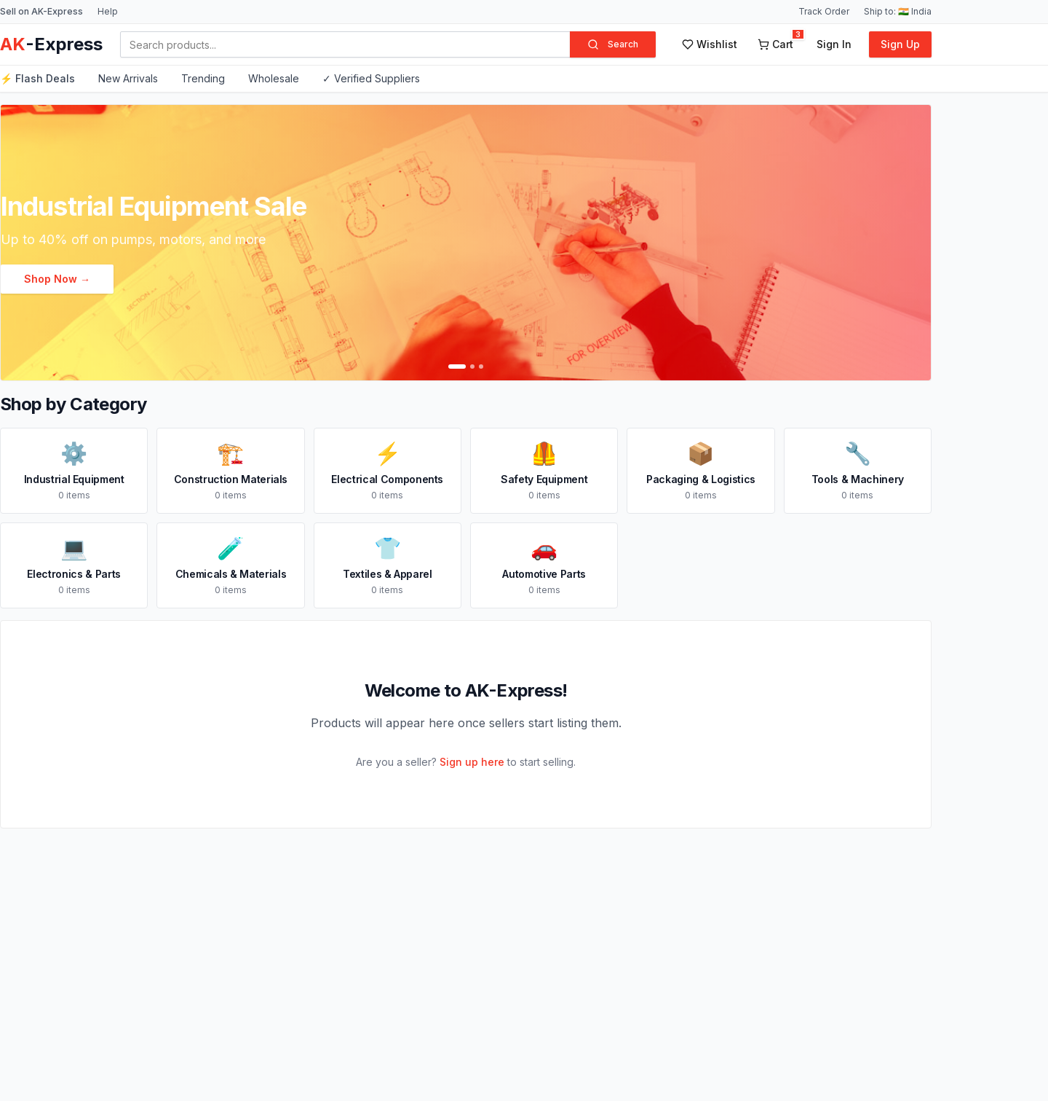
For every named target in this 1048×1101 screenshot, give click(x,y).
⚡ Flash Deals (37, 78)
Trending (203, 78)
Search (612, 44)
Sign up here (472, 762)
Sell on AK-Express (41, 11)
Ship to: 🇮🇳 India (898, 11)
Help (108, 11)
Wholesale (273, 78)
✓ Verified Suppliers (371, 78)
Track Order (823, 11)
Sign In (834, 44)
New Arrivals (128, 78)
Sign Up (900, 44)
